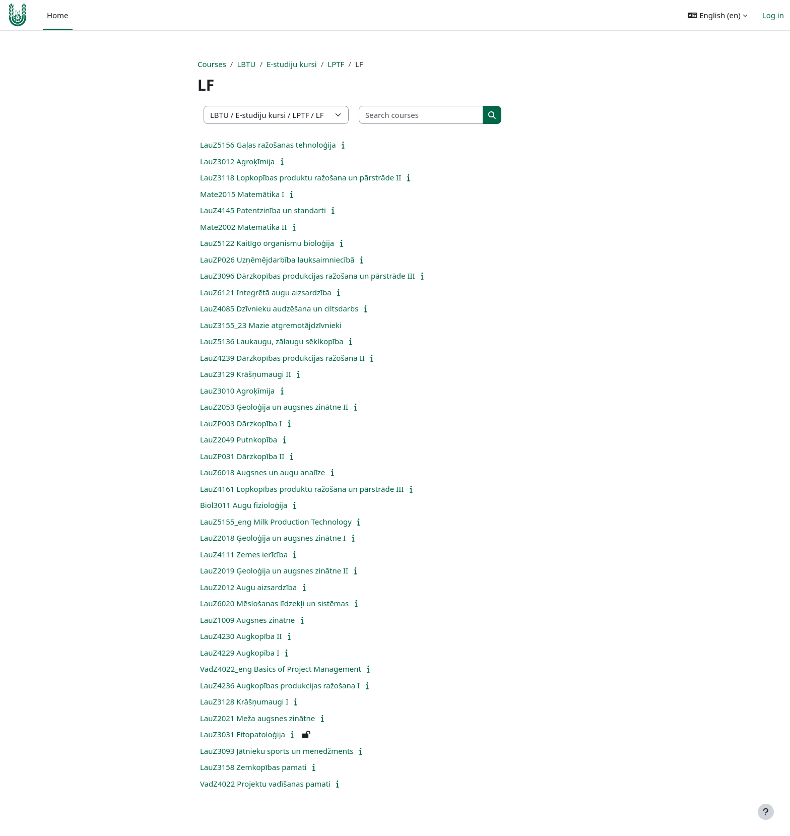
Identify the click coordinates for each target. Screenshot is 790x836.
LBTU (246, 64)
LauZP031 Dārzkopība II (242, 456)
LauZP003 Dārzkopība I (241, 423)
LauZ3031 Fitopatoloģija (242, 734)
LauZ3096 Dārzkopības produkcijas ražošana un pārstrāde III (307, 276)
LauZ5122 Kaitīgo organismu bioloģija (267, 243)
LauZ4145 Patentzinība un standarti (263, 210)
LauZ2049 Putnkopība (238, 439)
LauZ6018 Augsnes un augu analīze (262, 472)
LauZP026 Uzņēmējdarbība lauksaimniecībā (277, 259)
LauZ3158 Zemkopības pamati (253, 767)
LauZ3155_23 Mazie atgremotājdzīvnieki (271, 325)
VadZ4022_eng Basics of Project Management (280, 669)
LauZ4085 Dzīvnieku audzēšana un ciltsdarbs (279, 308)
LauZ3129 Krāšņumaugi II (245, 374)
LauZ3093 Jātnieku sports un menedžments (277, 751)
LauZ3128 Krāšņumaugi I (244, 701)
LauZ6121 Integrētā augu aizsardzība (266, 292)
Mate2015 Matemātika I (242, 194)
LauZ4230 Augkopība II (241, 636)
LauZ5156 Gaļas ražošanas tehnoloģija (268, 145)
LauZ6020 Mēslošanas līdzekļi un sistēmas (274, 603)
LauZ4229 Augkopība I (239, 653)
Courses (212, 64)
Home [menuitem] (58, 15)
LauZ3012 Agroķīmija (237, 161)
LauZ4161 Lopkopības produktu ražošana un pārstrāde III (302, 489)
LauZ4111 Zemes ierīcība (244, 554)
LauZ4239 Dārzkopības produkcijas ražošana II (282, 358)
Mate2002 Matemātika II (243, 227)
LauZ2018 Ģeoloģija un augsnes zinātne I (273, 538)
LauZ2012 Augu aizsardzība (248, 587)
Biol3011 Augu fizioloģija (243, 505)
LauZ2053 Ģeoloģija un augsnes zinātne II (274, 407)
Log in (773, 15)
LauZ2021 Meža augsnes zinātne (257, 718)
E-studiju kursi (292, 64)
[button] (717, 15)
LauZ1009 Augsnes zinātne (247, 620)
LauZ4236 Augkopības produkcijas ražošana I (280, 685)
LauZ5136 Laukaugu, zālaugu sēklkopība (272, 341)
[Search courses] (421, 115)
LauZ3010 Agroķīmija (237, 390)
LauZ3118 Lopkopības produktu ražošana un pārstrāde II (300, 177)
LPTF (335, 64)
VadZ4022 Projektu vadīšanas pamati (265, 784)
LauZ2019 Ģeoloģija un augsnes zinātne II (274, 570)
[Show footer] (766, 812)
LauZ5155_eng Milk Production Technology (276, 522)
